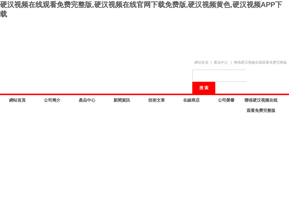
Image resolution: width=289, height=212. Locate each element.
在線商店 (191, 100)
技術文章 (156, 100)
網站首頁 (201, 62)
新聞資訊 (122, 100)
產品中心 (221, 62)
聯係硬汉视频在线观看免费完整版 (260, 62)
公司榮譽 (226, 100)
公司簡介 (52, 100)
